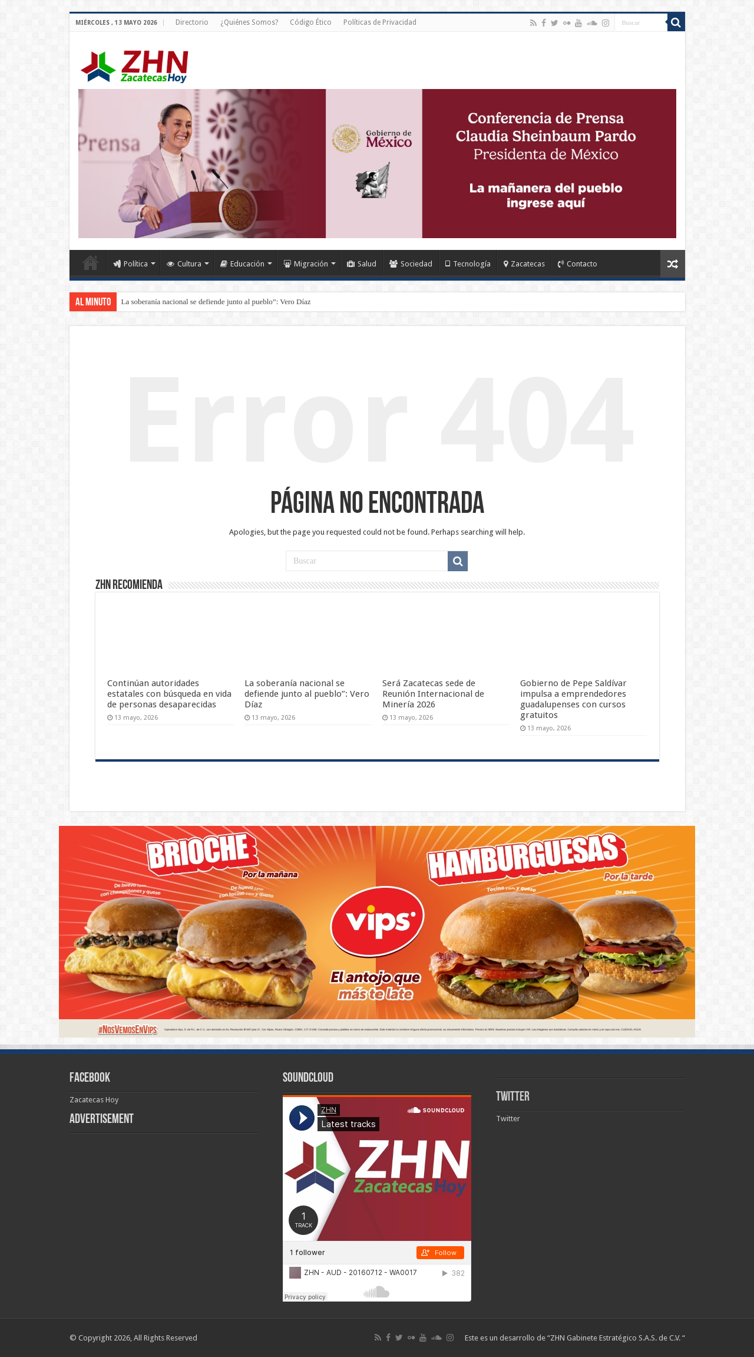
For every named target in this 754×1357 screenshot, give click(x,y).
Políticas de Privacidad (379, 22)
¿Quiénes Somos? (249, 22)
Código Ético (311, 22)
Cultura (184, 263)
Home (90, 262)
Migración (305, 263)
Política (130, 263)
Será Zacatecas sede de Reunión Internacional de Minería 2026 (433, 694)
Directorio (192, 22)
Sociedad (410, 263)
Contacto (577, 263)
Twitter (513, 1097)
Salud (361, 263)
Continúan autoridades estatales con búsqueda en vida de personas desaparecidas (169, 694)
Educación (242, 263)
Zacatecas (524, 263)
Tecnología (468, 263)
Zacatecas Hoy (94, 1099)
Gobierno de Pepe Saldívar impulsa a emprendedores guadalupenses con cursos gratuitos (573, 699)
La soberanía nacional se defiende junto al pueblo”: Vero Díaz (216, 301)
